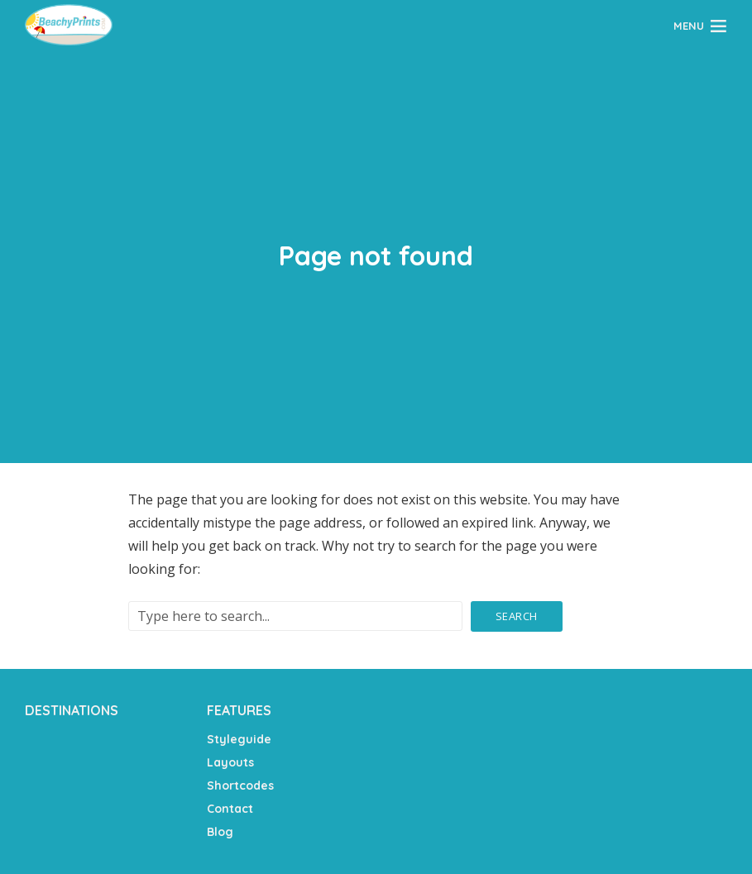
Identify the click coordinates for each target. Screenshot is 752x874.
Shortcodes (240, 785)
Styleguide (239, 739)
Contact (230, 808)
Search (517, 616)
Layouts (230, 762)
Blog (220, 831)
